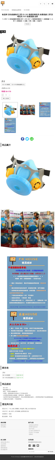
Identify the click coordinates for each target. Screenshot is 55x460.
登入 (8, 442)
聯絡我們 (3, 425)
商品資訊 (27, 24)
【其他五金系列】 (16, 10)
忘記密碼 (3, 444)
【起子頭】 (31, 429)
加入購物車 (6, 98)
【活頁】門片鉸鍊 (33, 432)
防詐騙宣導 (4, 449)
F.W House (5, 10)
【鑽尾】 (31, 434)
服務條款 (3, 446)
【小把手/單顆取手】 (34, 430)
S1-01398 (26, 10)
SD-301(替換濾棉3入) (18, 84)
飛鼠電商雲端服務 (38, 456)
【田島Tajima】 (33, 427)
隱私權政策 (4, 448)
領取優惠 (50, 451)
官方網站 (3, 427)
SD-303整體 (6, 84)
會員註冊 (3, 442)
